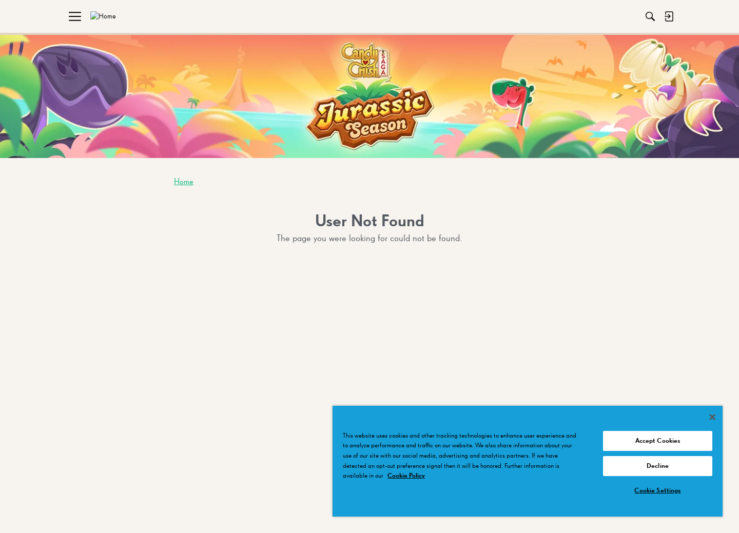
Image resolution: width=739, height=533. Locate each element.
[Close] (712, 417)
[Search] (559, 16)
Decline (658, 466)
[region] (528, 461)
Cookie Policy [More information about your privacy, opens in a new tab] (406, 475)
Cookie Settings (657, 490)
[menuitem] (82, 16)
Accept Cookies (657, 441)
